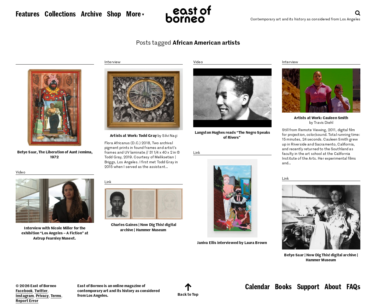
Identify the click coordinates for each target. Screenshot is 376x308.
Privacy (42, 295)
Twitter (41, 290)
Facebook (24, 290)
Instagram (25, 295)
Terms (56, 295)
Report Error (27, 300)
